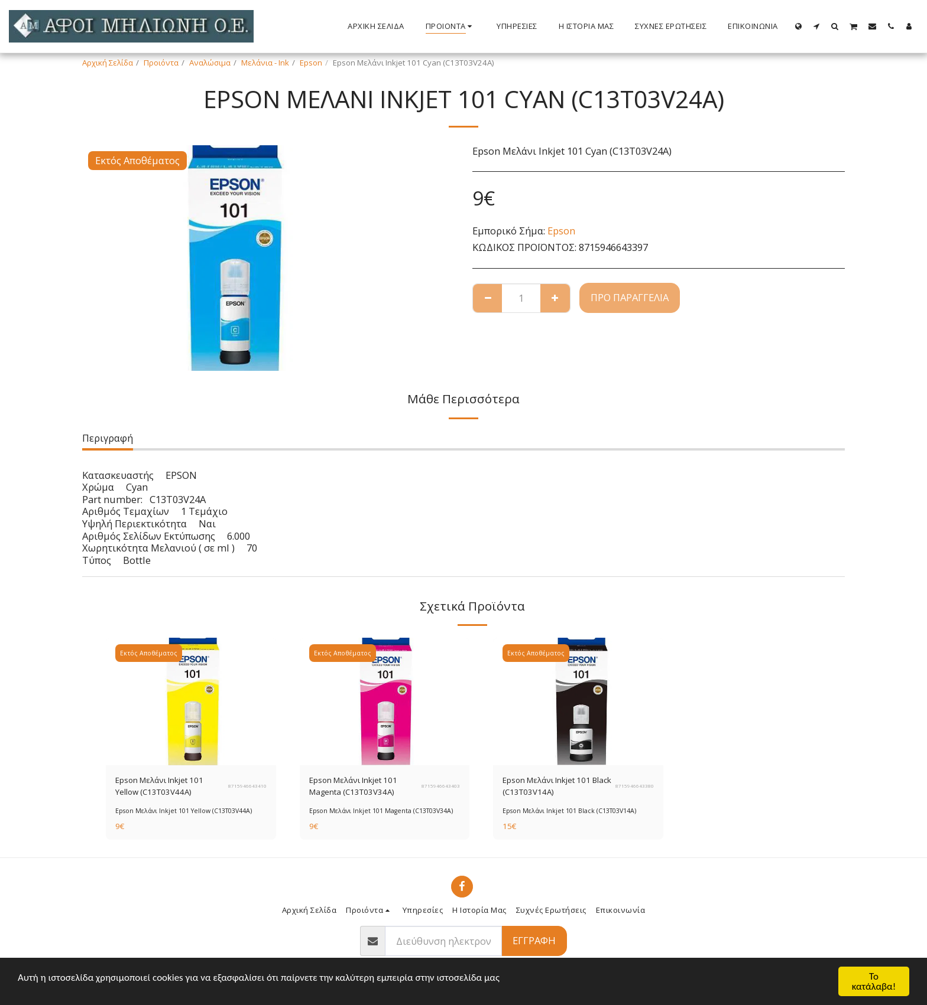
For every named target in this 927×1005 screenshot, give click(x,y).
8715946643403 (441, 786)
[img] (191, 701)
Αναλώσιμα (210, 62)
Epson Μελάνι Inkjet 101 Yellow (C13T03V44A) (159, 786)
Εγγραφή (534, 940)
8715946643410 (247, 786)
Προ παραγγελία (630, 297)
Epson (311, 62)
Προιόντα (161, 62)
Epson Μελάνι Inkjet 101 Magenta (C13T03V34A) (353, 786)
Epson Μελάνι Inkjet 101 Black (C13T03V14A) (557, 786)
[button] (816, 26)
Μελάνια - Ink (265, 62)
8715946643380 (634, 786)
